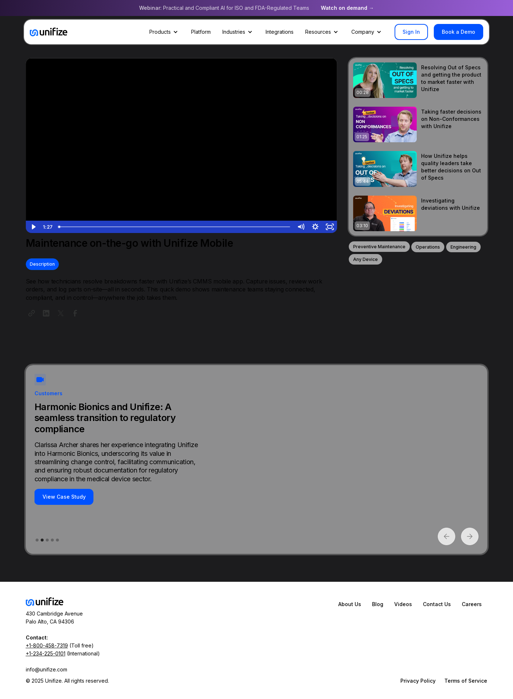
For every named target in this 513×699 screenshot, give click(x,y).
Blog (377, 604)
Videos (403, 604)
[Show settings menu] (315, 227)
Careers (472, 604)
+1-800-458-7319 (47, 645)
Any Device (365, 259)
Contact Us (437, 604)
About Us (349, 604)
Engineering (463, 247)
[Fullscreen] (330, 227)
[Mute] (301, 227)
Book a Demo (458, 32)
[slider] (174, 227)
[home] (49, 32)
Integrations (280, 32)
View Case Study (64, 497)
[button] (164, 32)
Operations (428, 247)
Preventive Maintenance (379, 246)
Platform (201, 32)
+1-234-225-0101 (45, 653)
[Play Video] (33, 227)
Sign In (411, 32)
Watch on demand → (347, 8)
